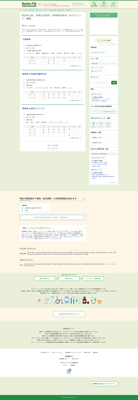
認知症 (93, 175)
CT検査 (100, 162)
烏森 (58, 252)
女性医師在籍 (95, 99)
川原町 (114, 252)
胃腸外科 (44, 264)
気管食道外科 (49, 264)
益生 (90, 252)
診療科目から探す (98, 52)
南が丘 (81, 254)
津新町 (78, 254)
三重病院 (26, 39)
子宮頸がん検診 (96, 166)
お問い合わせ (87, 352)
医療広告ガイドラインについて (73, 352)
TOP (21, 10)
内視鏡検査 (95, 162)
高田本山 (70, 254)
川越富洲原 (98, 252)
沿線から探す (97, 71)
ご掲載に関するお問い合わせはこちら (69, 314)
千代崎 (48, 254)
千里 (60, 254)
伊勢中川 (33, 252)
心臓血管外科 (77, 264)
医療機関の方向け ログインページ (103, 384)
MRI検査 (105, 162)
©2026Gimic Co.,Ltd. (69, 397)
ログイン (65, 365)
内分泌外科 (31, 265)
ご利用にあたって (44, 352)
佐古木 (77, 252)
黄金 (55, 252)
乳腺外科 (72, 264)
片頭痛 (93, 178)
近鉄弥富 (81, 252)
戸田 (67, 252)
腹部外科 (97, 264)
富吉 (74, 252)
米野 (53, 252)
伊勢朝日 (93, 252)
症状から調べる (45, 278)
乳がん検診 (104, 164)
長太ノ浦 (42, 254)
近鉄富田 (103, 252)
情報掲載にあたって (64, 358)
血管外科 (26, 265)
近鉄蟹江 (71, 252)
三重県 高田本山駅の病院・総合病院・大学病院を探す (51, 217)
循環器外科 (66, 264)
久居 (85, 254)
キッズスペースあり (105, 99)
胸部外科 (92, 264)
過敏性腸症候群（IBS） (102, 175)
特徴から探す (97, 94)
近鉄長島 (86, 252)
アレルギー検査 (96, 164)
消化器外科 (38, 264)
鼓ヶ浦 (54, 254)
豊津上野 (63, 254)
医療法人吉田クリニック (33, 108)
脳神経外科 (61, 264)
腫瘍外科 (88, 264)
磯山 (57, 254)
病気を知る (69, 278)
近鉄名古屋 (48, 252)
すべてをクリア (112, 44)
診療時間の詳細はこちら (76, 66)
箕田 (45, 254)
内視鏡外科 (102, 264)
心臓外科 (83, 264)
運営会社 (95, 352)
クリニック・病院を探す (93, 278)
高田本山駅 (31, 10)
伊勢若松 (44, 252)
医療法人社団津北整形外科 (34, 73)
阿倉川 (111, 252)
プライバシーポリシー (57, 352)
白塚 (67, 254)
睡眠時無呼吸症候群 (108, 176)
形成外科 (33, 264)
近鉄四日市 (38, 252)
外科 (25, 264)
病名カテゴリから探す (42, 10)
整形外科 (29, 264)
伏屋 (65, 252)
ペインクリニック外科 (110, 264)
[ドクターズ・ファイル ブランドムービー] (104, 26)
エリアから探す (98, 67)
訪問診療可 (104, 101)
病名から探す (97, 170)
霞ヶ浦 (107, 252)
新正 (28, 254)
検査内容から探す (98, 158)
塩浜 (34, 254)
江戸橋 (74, 254)
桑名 (28, 252)
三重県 (25, 10)
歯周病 (100, 176)
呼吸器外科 (55, 264)
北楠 (37, 254)
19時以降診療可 (96, 101)
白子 (51, 254)
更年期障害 (95, 176)
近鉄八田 (61, 252)
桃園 (87, 254)
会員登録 (72, 365)
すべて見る (79, 53)
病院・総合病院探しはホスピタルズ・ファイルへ (79, 4)
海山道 (31, 254)
